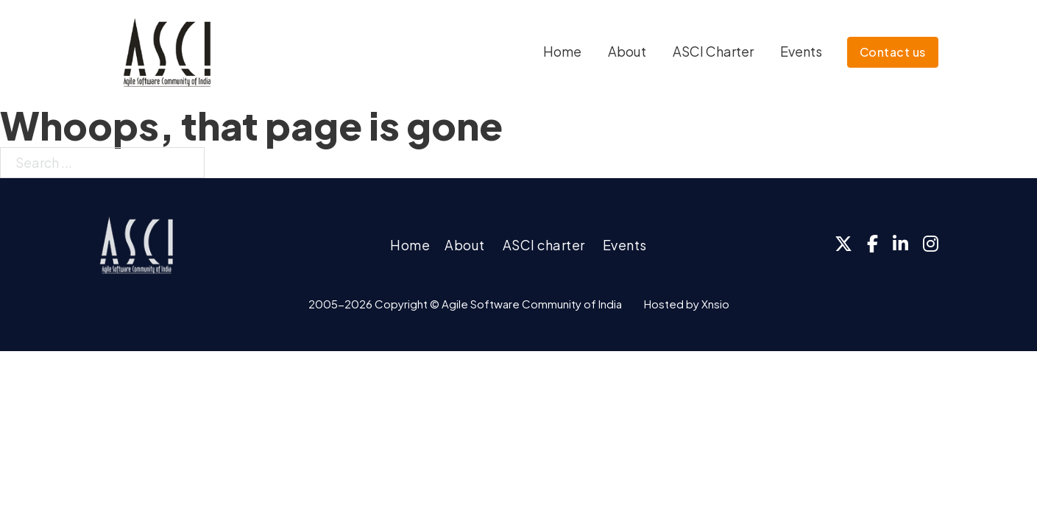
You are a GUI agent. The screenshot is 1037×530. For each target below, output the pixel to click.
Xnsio (715, 304)
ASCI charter (544, 244)
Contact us (893, 52)
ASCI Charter (713, 51)
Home (562, 51)
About (627, 51)
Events (801, 51)
